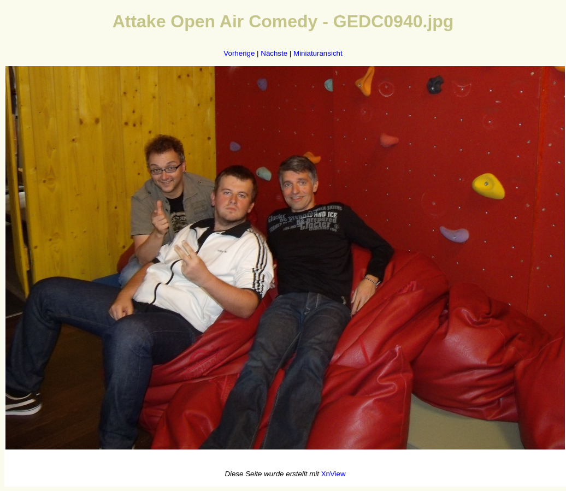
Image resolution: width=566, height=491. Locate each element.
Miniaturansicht (318, 53)
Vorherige (239, 53)
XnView (333, 474)
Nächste (274, 53)
